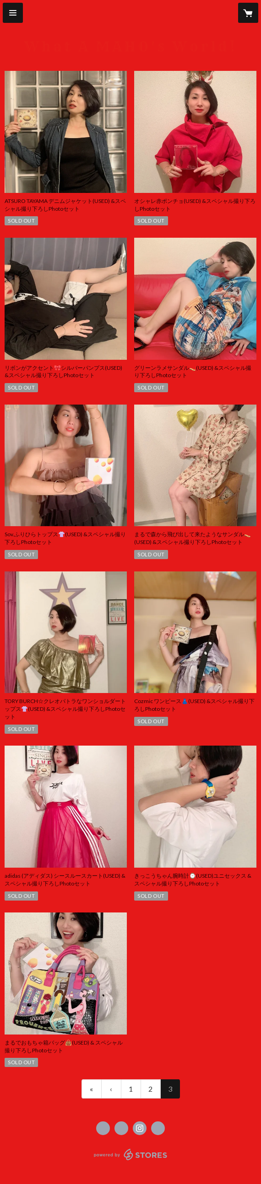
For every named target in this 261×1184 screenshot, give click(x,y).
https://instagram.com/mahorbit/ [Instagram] (140, 1128)
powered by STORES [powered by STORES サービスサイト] (130, 1160)
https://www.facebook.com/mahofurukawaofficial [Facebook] (103, 1128)
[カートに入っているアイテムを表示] (248, 13)
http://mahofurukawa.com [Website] (158, 1128)
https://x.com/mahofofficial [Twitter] (121, 1128)
